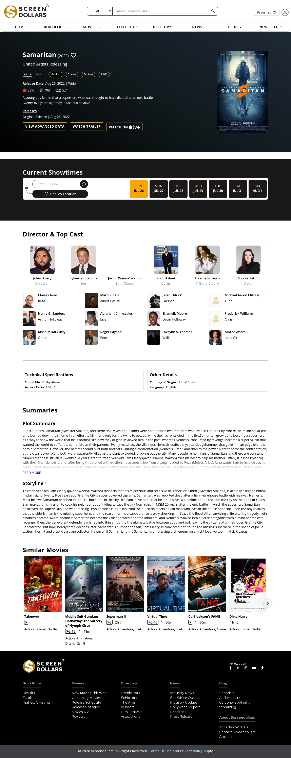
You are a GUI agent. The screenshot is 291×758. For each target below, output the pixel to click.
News (175, 683)
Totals (27, 698)
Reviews (78, 716)
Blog (223, 683)
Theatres (128, 702)
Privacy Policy (191, 751)
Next (267, 603)
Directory (129, 683)
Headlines (178, 712)
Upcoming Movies (86, 698)
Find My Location (60, 194)
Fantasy (88, 74)
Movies (78, 683)
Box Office (32, 683)
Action (55, 74)
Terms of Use (161, 751)
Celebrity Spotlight (234, 702)
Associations (130, 716)
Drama (71, 74)
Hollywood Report (185, 707)
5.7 (64, 90)
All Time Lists (229, 698)
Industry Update (183, 702)
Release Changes (85, 707)
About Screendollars (237, 717)
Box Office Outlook (186, 698)
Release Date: (33, 83)
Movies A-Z (80, 712)
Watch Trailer (87, 126)
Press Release (181, 716)
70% (47, 90)
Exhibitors (129, 698)
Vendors (127, 707)
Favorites (266, 12)
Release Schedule (86, 702)
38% (31, 90)
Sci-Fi (103, 74)
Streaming (227, 707)
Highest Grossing (36, 702)
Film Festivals (131, 712)
